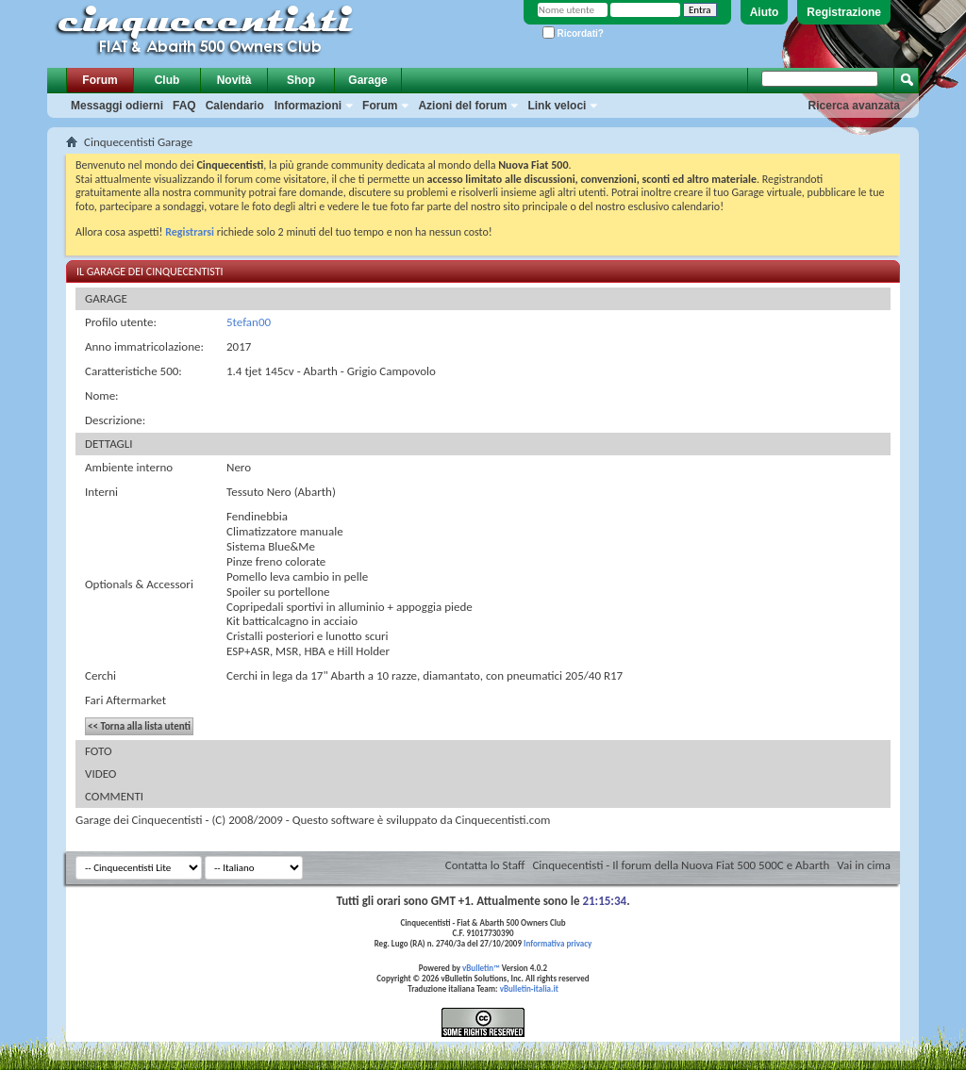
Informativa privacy (557, 943)
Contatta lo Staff (485, 865)
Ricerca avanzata (854, 105)
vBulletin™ (481, 968)
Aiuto (764, 12)
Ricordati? (573, 33)
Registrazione (844, 12)
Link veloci (556, 105)
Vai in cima (864, 865)
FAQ (184, 105)
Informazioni (308, 105)
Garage (367, 80)
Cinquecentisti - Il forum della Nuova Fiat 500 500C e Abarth (680, 865)
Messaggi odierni (117, 105)
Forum (99, 80)
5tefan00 (248, 322)
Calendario (235, 105)
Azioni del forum (462, 105)
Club (167, 80)
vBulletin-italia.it (529, 988)
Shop (301, 80)
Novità (234, 80)
